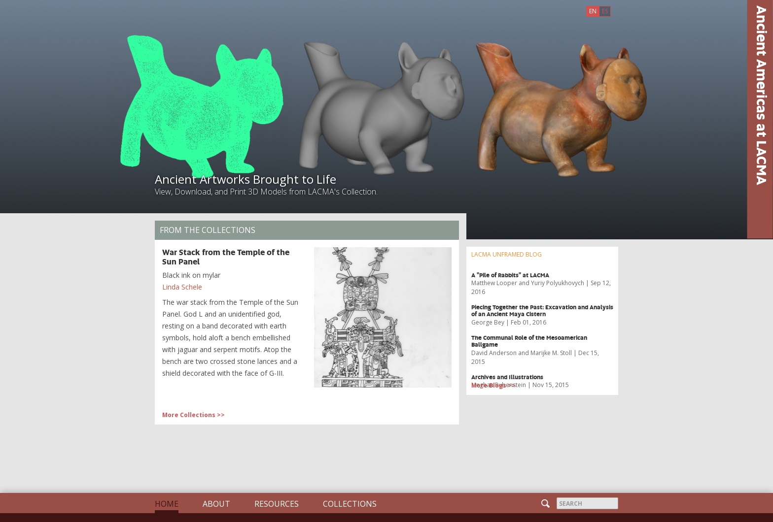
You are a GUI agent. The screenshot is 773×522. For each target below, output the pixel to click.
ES (605, 11)
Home (166, 503)
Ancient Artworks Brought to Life (245, 179)
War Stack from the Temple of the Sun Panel (225, 256)
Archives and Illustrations (507, 377)
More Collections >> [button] (193, 415)
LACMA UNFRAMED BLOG (506, 254)
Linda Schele (182, 287)
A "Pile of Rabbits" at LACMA (510, 275)
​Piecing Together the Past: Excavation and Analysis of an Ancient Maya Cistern (542, 310)
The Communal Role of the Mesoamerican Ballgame (529, 341)
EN (593, 11)
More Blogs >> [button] (493, 385)
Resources (276, 503)
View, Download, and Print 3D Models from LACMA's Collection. (266, 191)
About (216, 503)
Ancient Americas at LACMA (762, 95)
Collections (350, 503)
